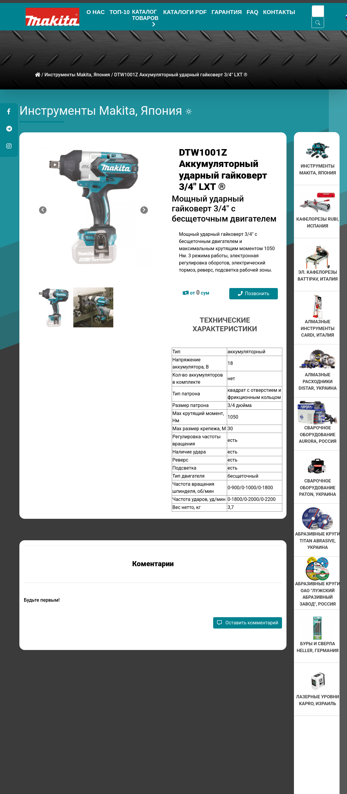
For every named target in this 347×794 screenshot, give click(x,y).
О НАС (95, 12)
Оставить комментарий (247, 623)
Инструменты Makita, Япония (77, 75)
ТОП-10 (119, 12)
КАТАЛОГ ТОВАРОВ (145, 16)
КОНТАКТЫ (279, 12)
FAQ (252, 12)
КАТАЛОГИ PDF (185, 12)
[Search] (318, 11)
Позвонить (253, 293)
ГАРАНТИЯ (226, 12)
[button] (8, 111)
